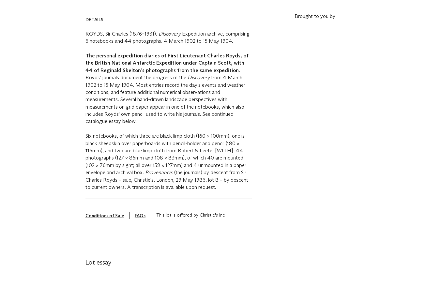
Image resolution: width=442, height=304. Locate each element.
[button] (168, 19)
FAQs (140, 216)
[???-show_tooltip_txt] (227, 216)
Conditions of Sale (104, 216)
